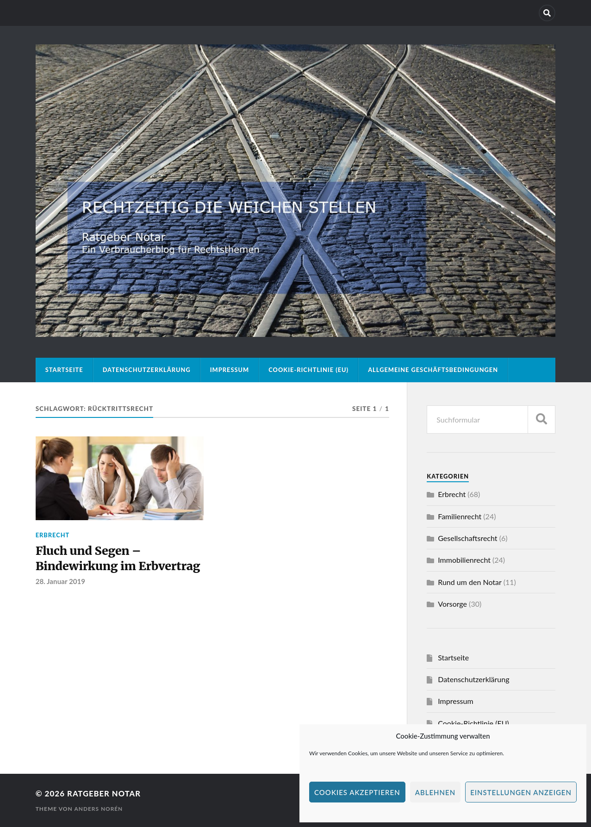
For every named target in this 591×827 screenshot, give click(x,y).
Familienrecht (459, 516)
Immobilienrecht (464, 559)
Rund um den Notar (469, 582)
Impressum (229, 369)
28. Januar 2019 (61, 582)
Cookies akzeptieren (357, 792)
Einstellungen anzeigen (521, 792)
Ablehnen (435, 792)
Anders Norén (98, 808)
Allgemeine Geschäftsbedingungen (433, 369)
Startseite (64, 369)
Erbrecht (53, 535)
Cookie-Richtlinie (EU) (308, 369)
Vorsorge (452, 603)
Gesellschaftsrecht (467, 538)
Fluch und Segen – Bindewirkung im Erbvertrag (120, 559)
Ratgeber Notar (104, 793)
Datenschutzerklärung (147, 369)
